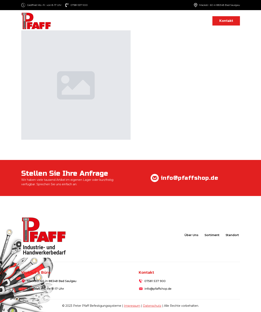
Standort (198, 21)
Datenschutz (152, 306)
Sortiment (148, 21)
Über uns (125, 21)
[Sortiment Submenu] (160, 20)
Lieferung (175, 21)
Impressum (132, 306)
